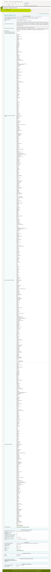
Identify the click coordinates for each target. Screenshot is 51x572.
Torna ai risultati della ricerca (43, 13)
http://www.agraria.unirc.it (20, 550)
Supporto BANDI (38, 570)
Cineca (22, 570)
